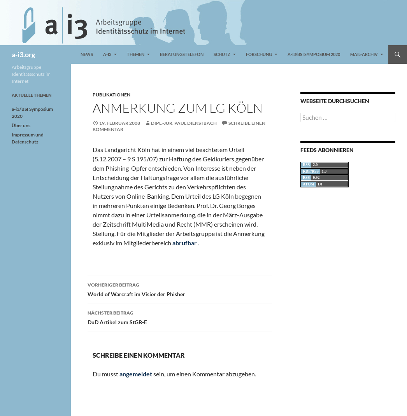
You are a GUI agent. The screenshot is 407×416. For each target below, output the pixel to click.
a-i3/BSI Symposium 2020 (314, 54)
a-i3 (107, 54)
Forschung (259, 54)
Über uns (21, 125)
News (87, 54)
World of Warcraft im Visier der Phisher (180, 288)
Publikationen (111, 95)
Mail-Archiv (364, 54)
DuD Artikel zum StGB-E (180, 316)
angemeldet (135, 374)
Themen (135, 54)
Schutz (222, 54)
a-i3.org (23, 54)
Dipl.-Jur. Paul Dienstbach (184, 123)
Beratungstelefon (182, 54)
